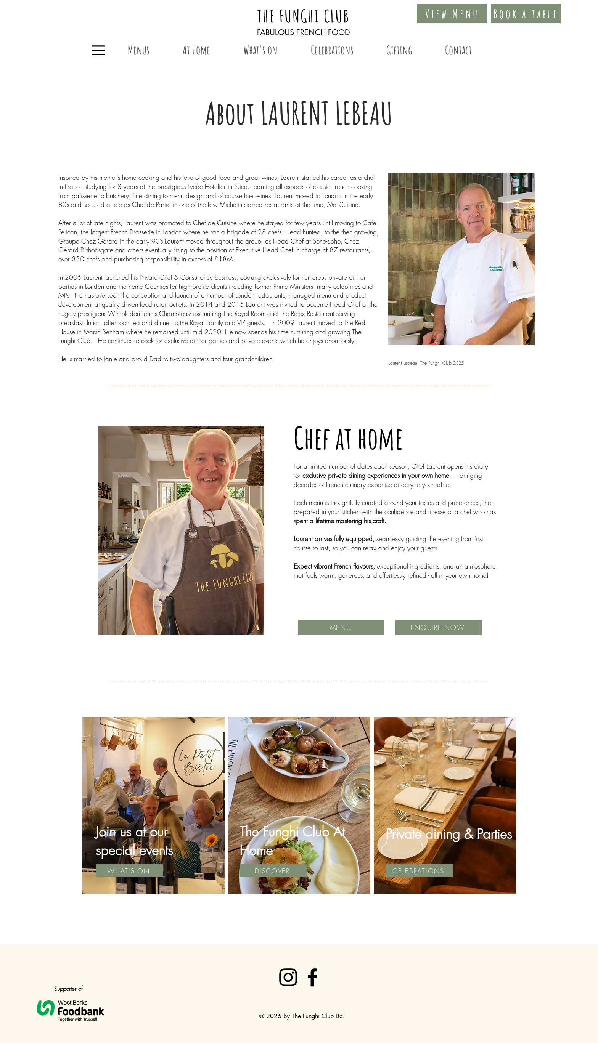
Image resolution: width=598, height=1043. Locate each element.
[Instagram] (288, 977)
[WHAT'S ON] (129, 870)
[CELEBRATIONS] (419, 870)
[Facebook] (313, 977)
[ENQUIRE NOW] (438, 627)
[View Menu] (452, 13)
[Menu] (98, 50)
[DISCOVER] (273, 870)
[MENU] (341, 627)
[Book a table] (526, 13)
